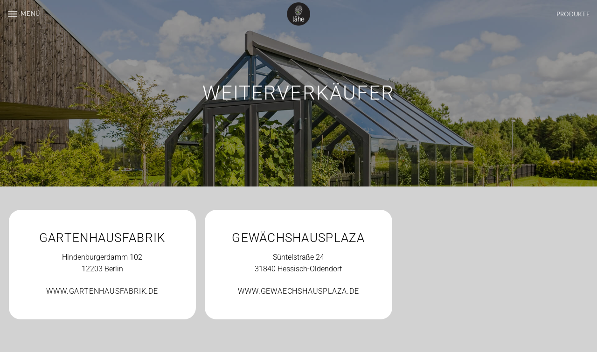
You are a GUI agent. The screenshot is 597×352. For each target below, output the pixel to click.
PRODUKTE (573, 14)
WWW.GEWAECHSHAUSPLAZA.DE (298, 291)
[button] (23, 13)
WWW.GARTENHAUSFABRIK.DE (102, 291)
